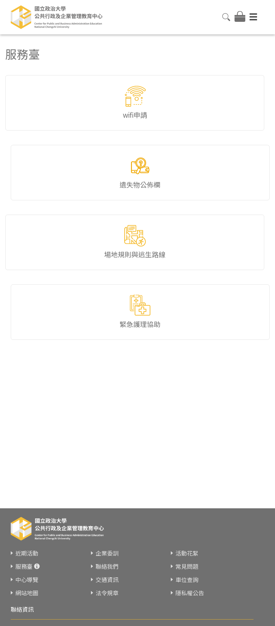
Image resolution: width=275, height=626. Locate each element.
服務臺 (24, 566)
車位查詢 (186, 579)
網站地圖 (26, 592)
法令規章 (107, 592)
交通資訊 (107, 579)
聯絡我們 (107, 566)
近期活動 (26, 553)
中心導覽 (26, 579)
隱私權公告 (189, 592)
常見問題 (186, 566)
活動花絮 (186, 553)
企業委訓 (107, 553)
